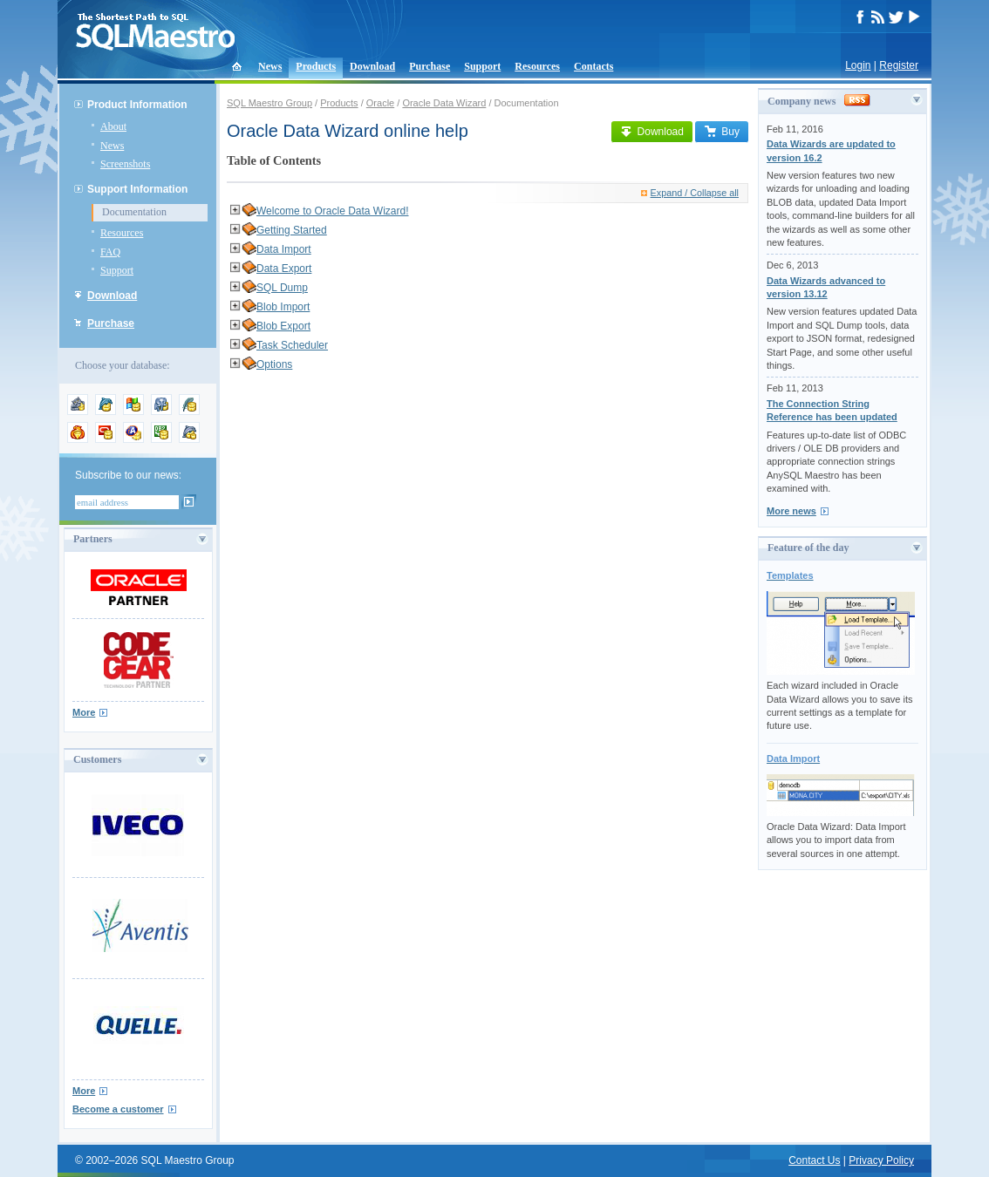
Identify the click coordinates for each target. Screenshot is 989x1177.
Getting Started (291, 230)
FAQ (110, 252)
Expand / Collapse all (690, 192)
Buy (722, 132)
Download (372, 66)
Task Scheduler (292, 345)
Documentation (134, 212)
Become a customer (118, 1109)
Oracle (380, 103)
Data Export (283, 268)
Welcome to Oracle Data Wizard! (332, 211)
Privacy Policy (881, 1160)
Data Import (283, 249)
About (113, 126)
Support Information (137, 189)
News (270, 66)
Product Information (137, 105)
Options (274, 364)
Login (857, 65)
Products (316, 66)
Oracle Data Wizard (444, 103)
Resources (537, 66)
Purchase (429, 66)
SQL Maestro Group (269, 103)
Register (898, 65)
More (83, 712)
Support (482, 66)
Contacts (593, 66)
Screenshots (125, 164)
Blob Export (283, 326)
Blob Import (283, 307)
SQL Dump (282, 288)
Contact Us (814, 1160)
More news (791, 511)
